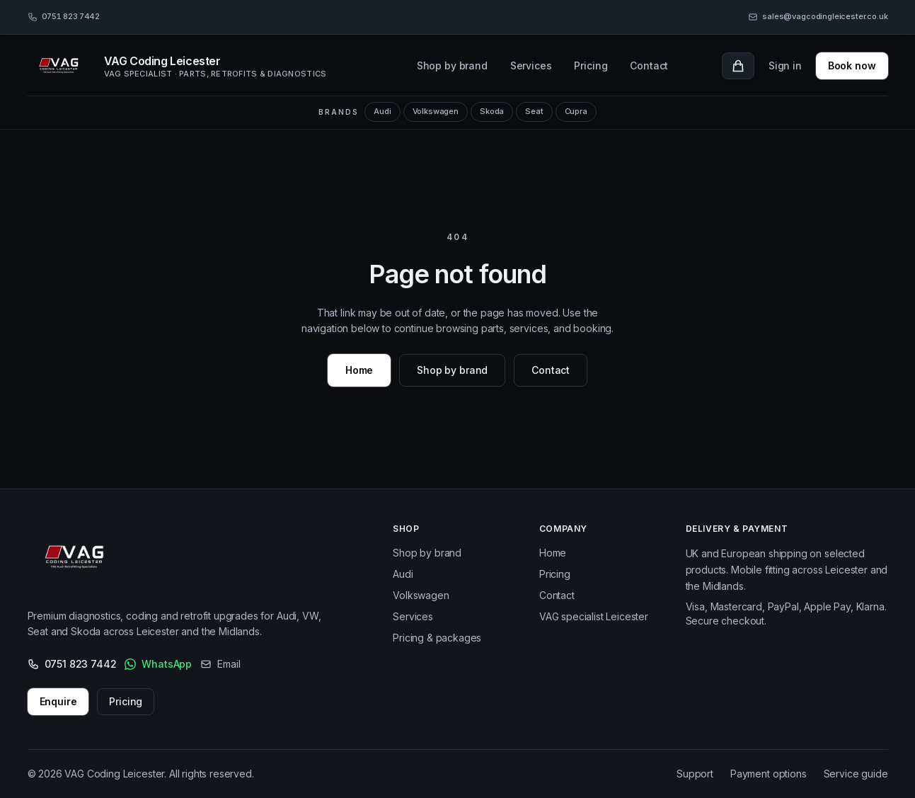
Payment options (768, 774)
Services (531, 65)
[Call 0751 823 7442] (64, 17)
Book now (852, 65)
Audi (382, 111)
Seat (534, 111)
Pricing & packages (437, 638)
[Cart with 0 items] (738, 65)
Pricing (590, 65)
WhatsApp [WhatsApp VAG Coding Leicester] (158, 664)
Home (359, 370)
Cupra (576, 111)
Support (695, 774)
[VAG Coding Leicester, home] (196, 66)
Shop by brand (452, 65)
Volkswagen (436, 111)
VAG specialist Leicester (593, 616)
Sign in (785, 65)
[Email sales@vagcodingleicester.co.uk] (817, 17)
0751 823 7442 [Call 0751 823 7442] (72, 664)
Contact (649, 65)
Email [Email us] (220, 664)
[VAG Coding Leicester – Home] (79, 560)
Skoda (492, 111)
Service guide (856, 774)
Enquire (58, 701)
